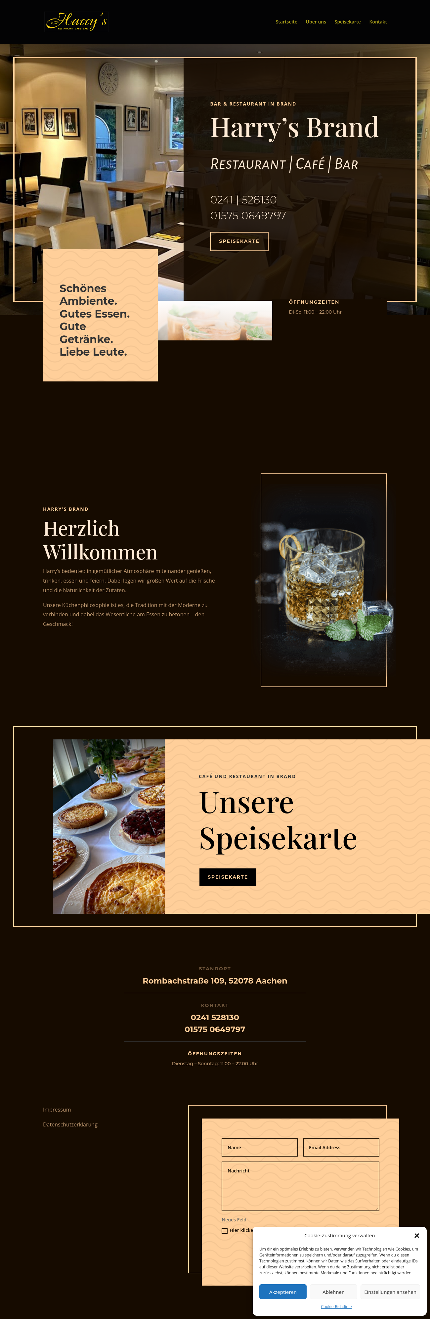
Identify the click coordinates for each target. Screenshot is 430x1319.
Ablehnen (333, 1292)
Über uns (316, 22)
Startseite (286, 22)
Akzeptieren (283, 1292)
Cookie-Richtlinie (336, 1306)
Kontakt (378, 22)
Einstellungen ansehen (390, 1292)
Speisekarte (348, 22)
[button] (416, 1235)
